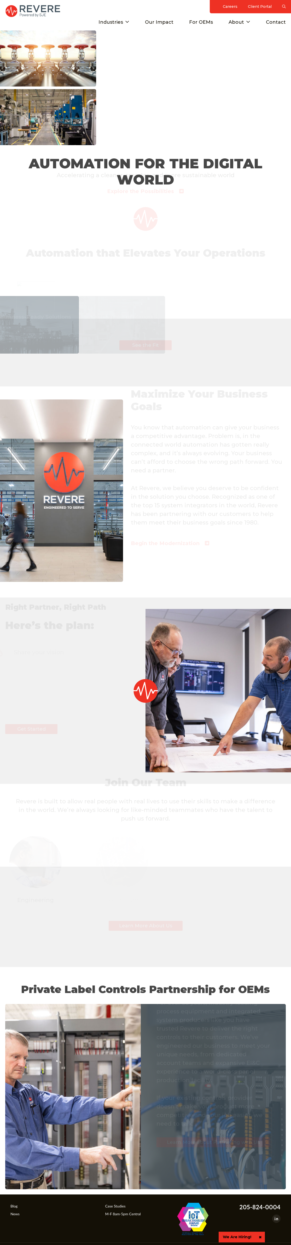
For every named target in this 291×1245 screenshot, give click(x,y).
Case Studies (115, 1206)
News (15, 1214)
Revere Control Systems (32, 11)
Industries (110, 22)
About (236, 22)
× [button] (260, 1237)
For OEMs (201, 22)
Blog (14, 1206)
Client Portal (260, 6)
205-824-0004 (260, 1207)
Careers (230, 6)
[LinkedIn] (276, 1219)
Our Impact (159, 22)
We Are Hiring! (237, 1237)
